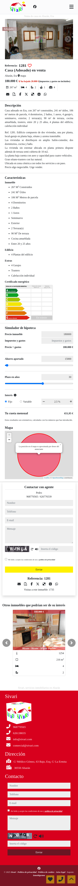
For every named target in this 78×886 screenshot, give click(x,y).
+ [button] (9, 435)
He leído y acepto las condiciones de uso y (31, 560)
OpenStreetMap (57, 478)
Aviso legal (61, 872)
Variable (27, 401)
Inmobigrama (39, 875)
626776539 (46, 496)
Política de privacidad (27, 872)
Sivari (14, 872)
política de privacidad (47, 560)
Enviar (39, 569)
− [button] (9, 440)
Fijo (10, 401)
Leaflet (46, 478)
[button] (6, 643)
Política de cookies (46, 872)
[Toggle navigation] (71, 7)
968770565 (32, 496)
